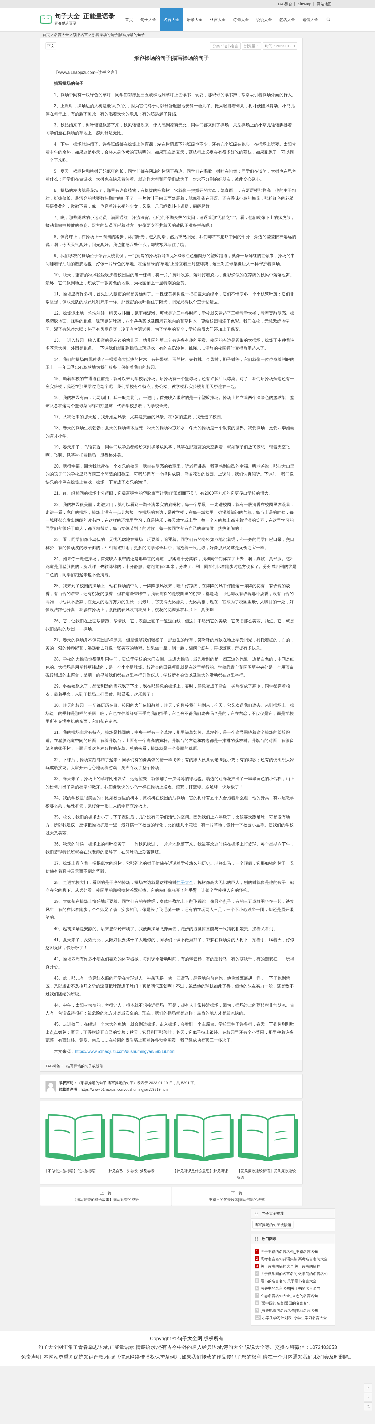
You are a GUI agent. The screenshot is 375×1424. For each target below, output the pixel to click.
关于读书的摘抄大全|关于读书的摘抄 (291, 96)
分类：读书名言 (170, 46)
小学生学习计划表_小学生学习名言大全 (294, 147)
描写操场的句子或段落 (84, 1258)
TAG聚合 (284, 4)
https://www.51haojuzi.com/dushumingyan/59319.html (125, 1243)
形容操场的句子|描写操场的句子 (118, 35)
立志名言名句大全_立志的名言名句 (289, 125)
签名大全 (287, 19)
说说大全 (264, 19)
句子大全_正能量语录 (84, 16)
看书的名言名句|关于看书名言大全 (289, 111)
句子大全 (148, 19)
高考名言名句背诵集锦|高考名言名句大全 (294, 88)
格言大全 (218, 19)
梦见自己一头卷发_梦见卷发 (118, 1349)
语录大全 (194, 19)
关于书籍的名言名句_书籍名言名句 (289, 81)
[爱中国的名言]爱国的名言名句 (286, 133)
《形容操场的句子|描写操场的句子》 (107, 1274)
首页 (129, 19)
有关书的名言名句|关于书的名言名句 (291, 118)
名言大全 (171, 19)
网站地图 (324, 4)
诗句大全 (241, 19)
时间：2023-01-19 (225, 46)
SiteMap (304, 4)
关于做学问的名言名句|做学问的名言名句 (294, 103)
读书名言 (80, 35)
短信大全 (310, 19)
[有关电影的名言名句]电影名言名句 (289, 140)
